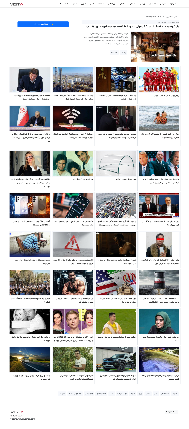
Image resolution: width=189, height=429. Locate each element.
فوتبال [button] (174, 393)
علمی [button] (92, 3)
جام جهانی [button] (89, 393)
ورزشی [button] (142, 3)
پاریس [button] (123, 52)
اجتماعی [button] (133, 3)
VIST (16, 3)
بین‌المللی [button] (112, 3)
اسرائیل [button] (62, 393)
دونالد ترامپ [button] (122, 393)
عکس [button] (74, 3)
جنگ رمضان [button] (101, 393)
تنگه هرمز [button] (165, 393)
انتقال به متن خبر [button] (43, 24)
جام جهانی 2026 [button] (75, 393)
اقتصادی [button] (152, 3)
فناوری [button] (83, 3)
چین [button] (156, 393)
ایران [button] (140, 393)
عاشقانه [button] (114, 52)
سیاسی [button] (163, 3)
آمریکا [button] (133, 393)
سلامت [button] (101, 3)
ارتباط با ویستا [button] (171, 411)
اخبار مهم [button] (173, 3)
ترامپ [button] (148, 393)
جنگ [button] (112, 393)
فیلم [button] (66, 3)
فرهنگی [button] (122, 3)
